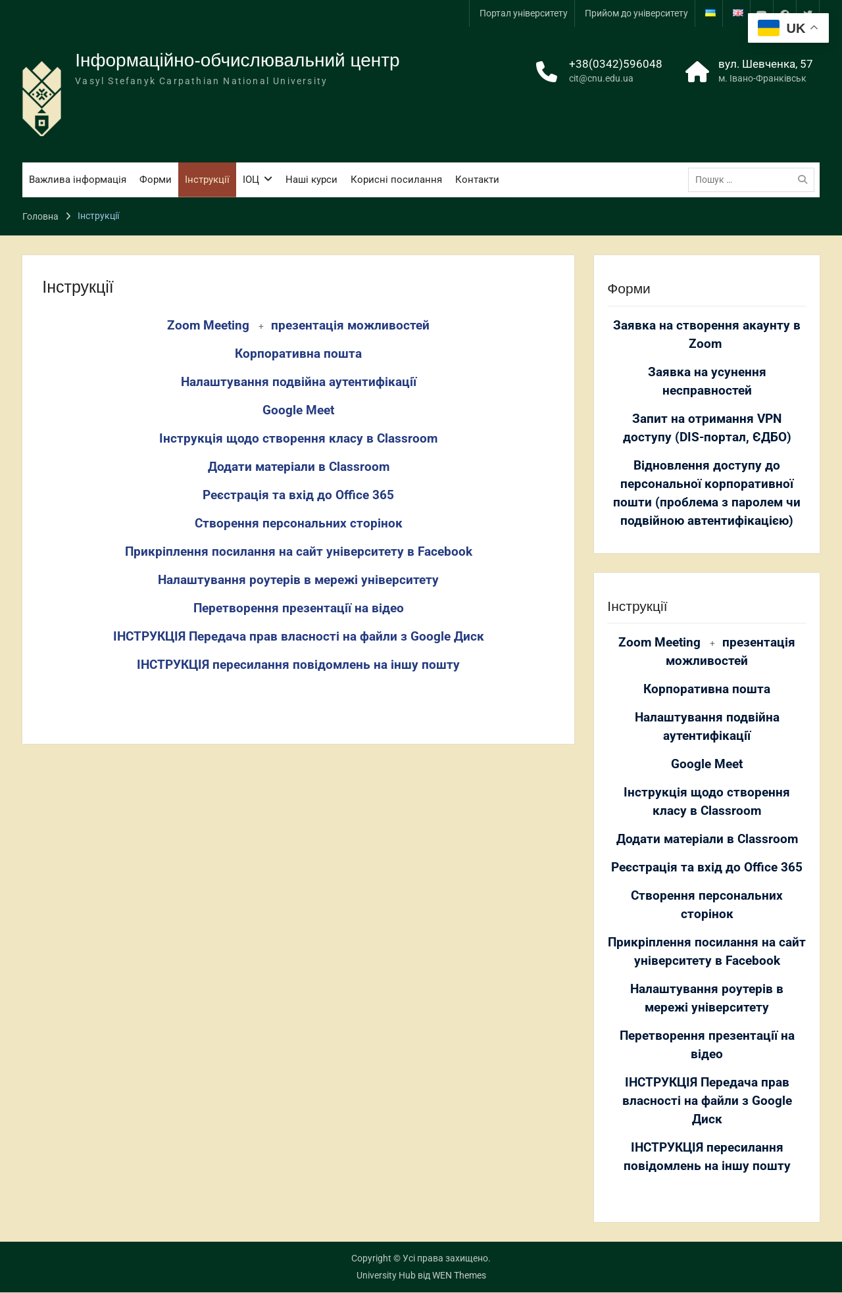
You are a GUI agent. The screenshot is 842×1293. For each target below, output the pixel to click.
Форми (155, 179)
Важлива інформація (77, 179)
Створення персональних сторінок (299, 523)
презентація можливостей (350, 325)
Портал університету (524, 13)
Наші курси (311, 179)
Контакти (477, 179)
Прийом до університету (636, 13)
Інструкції (207, 179)
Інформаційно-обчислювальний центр (237, 60)
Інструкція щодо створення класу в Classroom (298, 438)
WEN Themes (459, 1276)
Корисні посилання (396, 179)
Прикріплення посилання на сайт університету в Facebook (298, 552)
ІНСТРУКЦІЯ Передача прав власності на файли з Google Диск (298, 636)
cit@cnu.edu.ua (601, 79)
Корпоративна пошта (298, 354)
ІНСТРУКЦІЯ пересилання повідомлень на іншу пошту (298, 665)
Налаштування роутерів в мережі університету (298, 580)
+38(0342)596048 (615, 63)
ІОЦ (251, 179)
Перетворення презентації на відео (298, 608)
